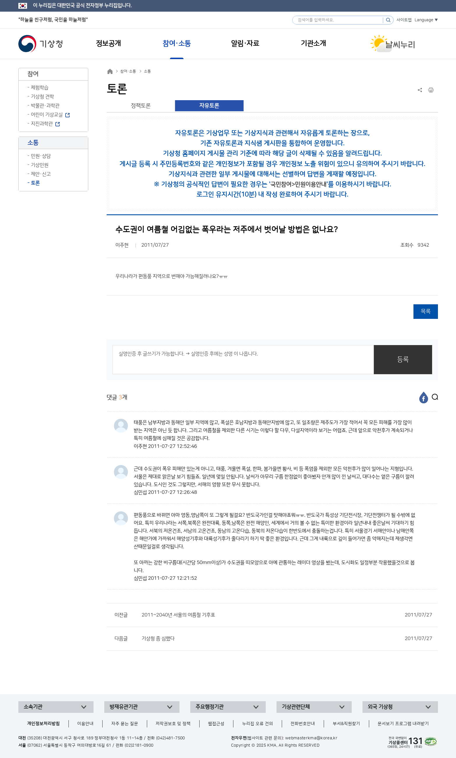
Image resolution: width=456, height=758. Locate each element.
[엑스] (433, 397)
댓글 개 (117, 397)
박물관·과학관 (45, 105)
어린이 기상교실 (47, 114)
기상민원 (39, 165)
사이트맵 (404, 20)
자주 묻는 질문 (124, 723)
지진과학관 (42, 123)
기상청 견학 (42, 96)
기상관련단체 (296, 707)
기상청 (40, 43)
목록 (426, 311)
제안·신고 (41, 174)
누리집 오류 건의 (257, 723)
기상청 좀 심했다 (287, 638)
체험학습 (39, 87)
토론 (35, 183)
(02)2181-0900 (139, 745)
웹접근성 (216, 723)
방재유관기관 (124, 707)
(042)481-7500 (170, 738)
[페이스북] (423, 397)
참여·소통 (128, 71)
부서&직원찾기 (346, 723)
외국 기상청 (380, 707)
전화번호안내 (302, 723)
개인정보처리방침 (43, 723)
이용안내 (85, 723)
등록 (403, 359)
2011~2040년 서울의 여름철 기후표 (287, 615)
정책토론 (141, 106)
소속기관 (33, 707)
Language (424, 20)
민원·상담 (41, 156)
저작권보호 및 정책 (173, 723)
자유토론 (209, 106)
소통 (147, 71)
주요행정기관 (209, 707)
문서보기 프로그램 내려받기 (403, 723)
